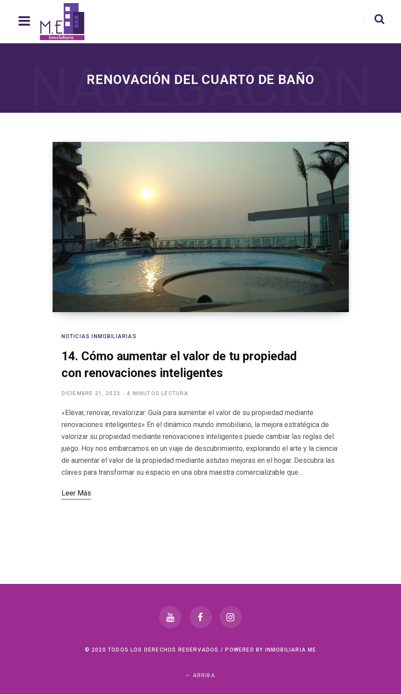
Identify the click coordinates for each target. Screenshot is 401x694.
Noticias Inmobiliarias (99, 336)
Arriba (200, 675)
